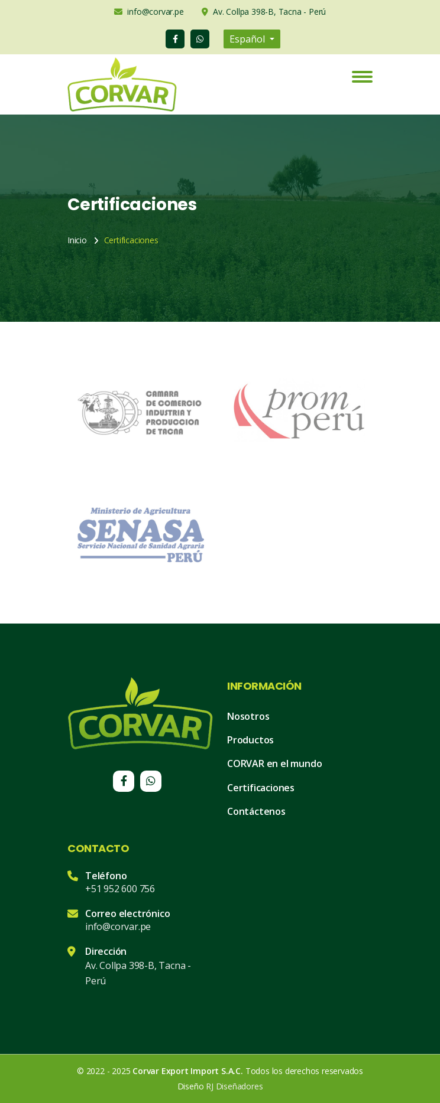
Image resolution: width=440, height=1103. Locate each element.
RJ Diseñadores (234, 1086)
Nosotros (248, 716)
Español (248, 38)
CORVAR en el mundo (274, 763)
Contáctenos (256, 811)
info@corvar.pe (118, 926)
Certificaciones (261, 787)
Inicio (77, 240)
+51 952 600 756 (120, 888)
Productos (250, 739)
